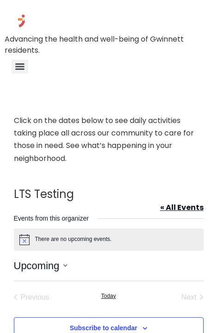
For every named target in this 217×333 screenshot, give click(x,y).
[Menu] (20, 67)
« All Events (182, 207)
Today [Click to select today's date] (108, 296)
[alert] (109, 239)
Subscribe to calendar (103, 328)
